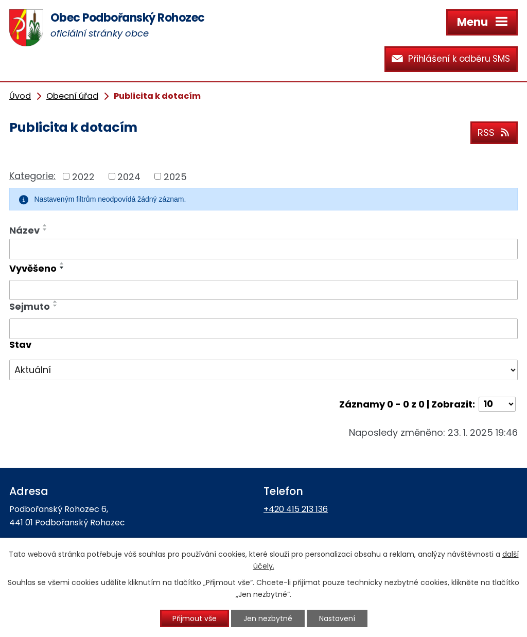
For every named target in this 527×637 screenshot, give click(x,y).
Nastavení (337, 618)
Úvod (20, 96)
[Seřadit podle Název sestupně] (45, 229)
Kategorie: (32, 175)
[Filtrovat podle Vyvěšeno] (263, 290)
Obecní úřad (72, 96)
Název (24, 230)
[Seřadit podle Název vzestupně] (45, 225)
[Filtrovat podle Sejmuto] (263, 328)
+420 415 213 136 (296, 509)
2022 (83, 176)
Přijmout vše (194, 618)
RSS (494, 132)
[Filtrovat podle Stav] (263, 370)
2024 (128, 176)
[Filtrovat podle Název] (263, 249)
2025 (175, 176)
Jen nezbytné (267, 618)
